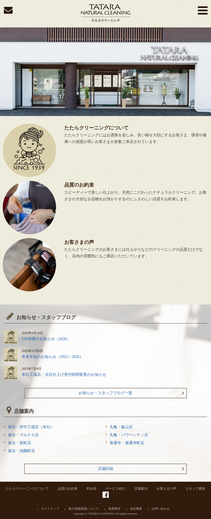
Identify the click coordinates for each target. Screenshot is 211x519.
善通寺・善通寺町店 (127, 443)
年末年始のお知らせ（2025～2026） (52, 357)
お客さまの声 (166, 488)
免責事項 (114, 508)
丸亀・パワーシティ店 (129, 435)
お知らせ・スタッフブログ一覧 (105, 393)
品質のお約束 (67, 488)
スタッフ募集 (195, 488)
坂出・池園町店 (21, 451)
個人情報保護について (83, 508)
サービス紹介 (115, 488)
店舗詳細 (105, 469)
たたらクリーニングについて (27, 488)
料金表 (91, 488)
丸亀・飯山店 (121, 427)
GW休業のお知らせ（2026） (46, 339)
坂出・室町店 (19, 443)
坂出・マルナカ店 (23, 435)
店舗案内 (141, 488)
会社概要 (136, 508)
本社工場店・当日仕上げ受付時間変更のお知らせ (64, 375)
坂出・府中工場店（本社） (31, 427)
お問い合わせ (160, 508)
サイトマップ (50, 508)
